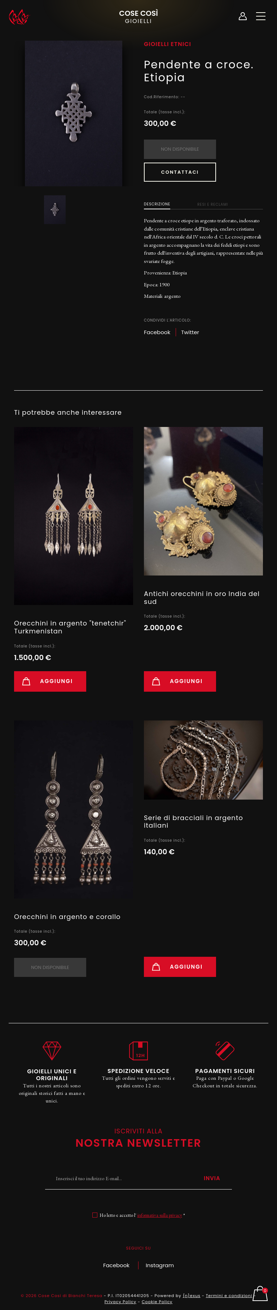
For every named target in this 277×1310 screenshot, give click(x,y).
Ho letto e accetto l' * (142, 1215)
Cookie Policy (157, 1302)
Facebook (116, 1265)
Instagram (160, 1265)
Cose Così (138, 16)
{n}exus (192, 1295)
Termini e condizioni (229, 1295)
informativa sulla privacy (159, 1215)
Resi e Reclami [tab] (212, 204)
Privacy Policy (120, 1302)
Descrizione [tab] (157, 204)
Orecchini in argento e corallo (67, 916)
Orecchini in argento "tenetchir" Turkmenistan (70, 627)
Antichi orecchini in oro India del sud (202, 597)
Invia (212, 1178)
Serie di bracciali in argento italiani (193, 821)
